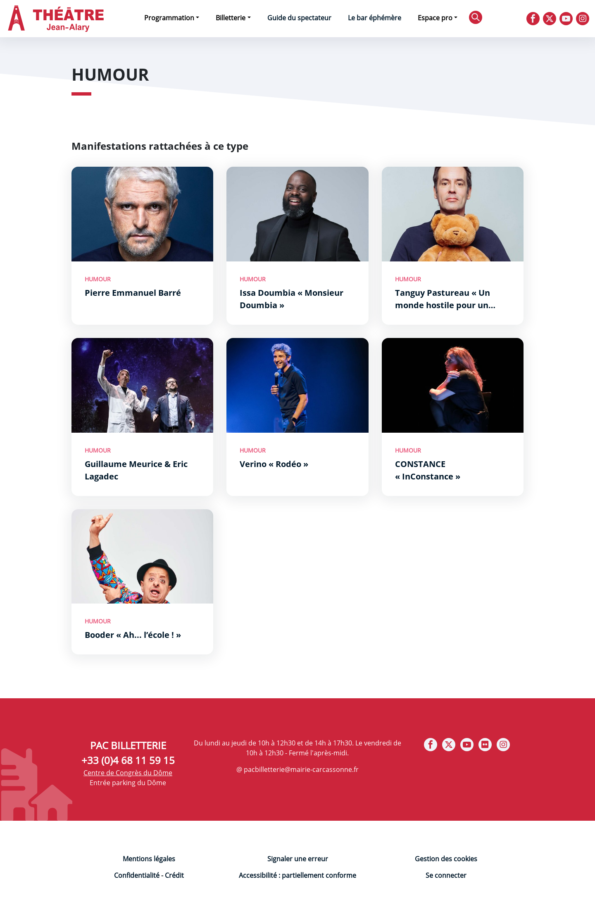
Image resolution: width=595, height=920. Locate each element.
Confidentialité (136, 875)
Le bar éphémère (374, 17)
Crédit (174, 875)
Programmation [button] (169, 17)
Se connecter (446, 875)
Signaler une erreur (297, 858)
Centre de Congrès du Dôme (127, 772)
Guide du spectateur (299, 17)
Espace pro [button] (435, 17)
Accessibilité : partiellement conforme (297, 875)
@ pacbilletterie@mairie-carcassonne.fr (297, 769)
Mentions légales (149, 858)
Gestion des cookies (446, 858)
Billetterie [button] (230, 17)
